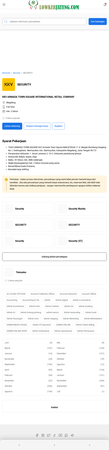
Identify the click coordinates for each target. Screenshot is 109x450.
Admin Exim (34, 306)
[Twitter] (49, 435)
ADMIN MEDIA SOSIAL (17, 325)
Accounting (12, 300)
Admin (47, 300)
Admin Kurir (33, 318)
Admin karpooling (72, 312)
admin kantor (52, 312)
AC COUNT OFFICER (16, 294)
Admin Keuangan (15, 318)
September (28, 364)
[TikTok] (54, 435)
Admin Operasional (63, 331)
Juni (28, 342)
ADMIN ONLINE (63, 325)
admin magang (51, 318)
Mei (81, 342)
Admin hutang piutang (30, 312)
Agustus (81, 364)
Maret (28, 348)
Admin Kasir (91, 312)
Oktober (81, 359)
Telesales (21, 272)
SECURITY (20, 224)
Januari (28, 353)
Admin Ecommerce (15, 306)
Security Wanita (77, 208)
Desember (81, 353)
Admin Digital (61, 300)
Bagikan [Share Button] (58, 126)
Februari (81, 348)
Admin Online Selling (85, 325)
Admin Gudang (86, 306)
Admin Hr (11, 312)
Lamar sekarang (12, 126)
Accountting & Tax (30, 300)
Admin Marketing (71, 318)
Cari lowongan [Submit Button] (98, 21)
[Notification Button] (105, 4)
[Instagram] (43, 435)
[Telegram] (72, 435)
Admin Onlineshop (40, 331)
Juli (81, 391)
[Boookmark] (37, 126)
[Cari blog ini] (44, 21)
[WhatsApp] (66, 435)
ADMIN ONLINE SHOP (17, 331)
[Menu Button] (4, 4)
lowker (54, 407)
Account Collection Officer (43, 294)
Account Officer (89, 294)
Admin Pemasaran (85, 331)
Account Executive (68, 294)
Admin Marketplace (93, 318)
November (28, 359)
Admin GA (68, 306)
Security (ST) (76, 241)
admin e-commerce (82, 300)
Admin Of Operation (42, 325)
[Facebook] (37, 435)
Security (19, 208)
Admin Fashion (52, 306)
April (28, 369)
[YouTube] (60, 435)
